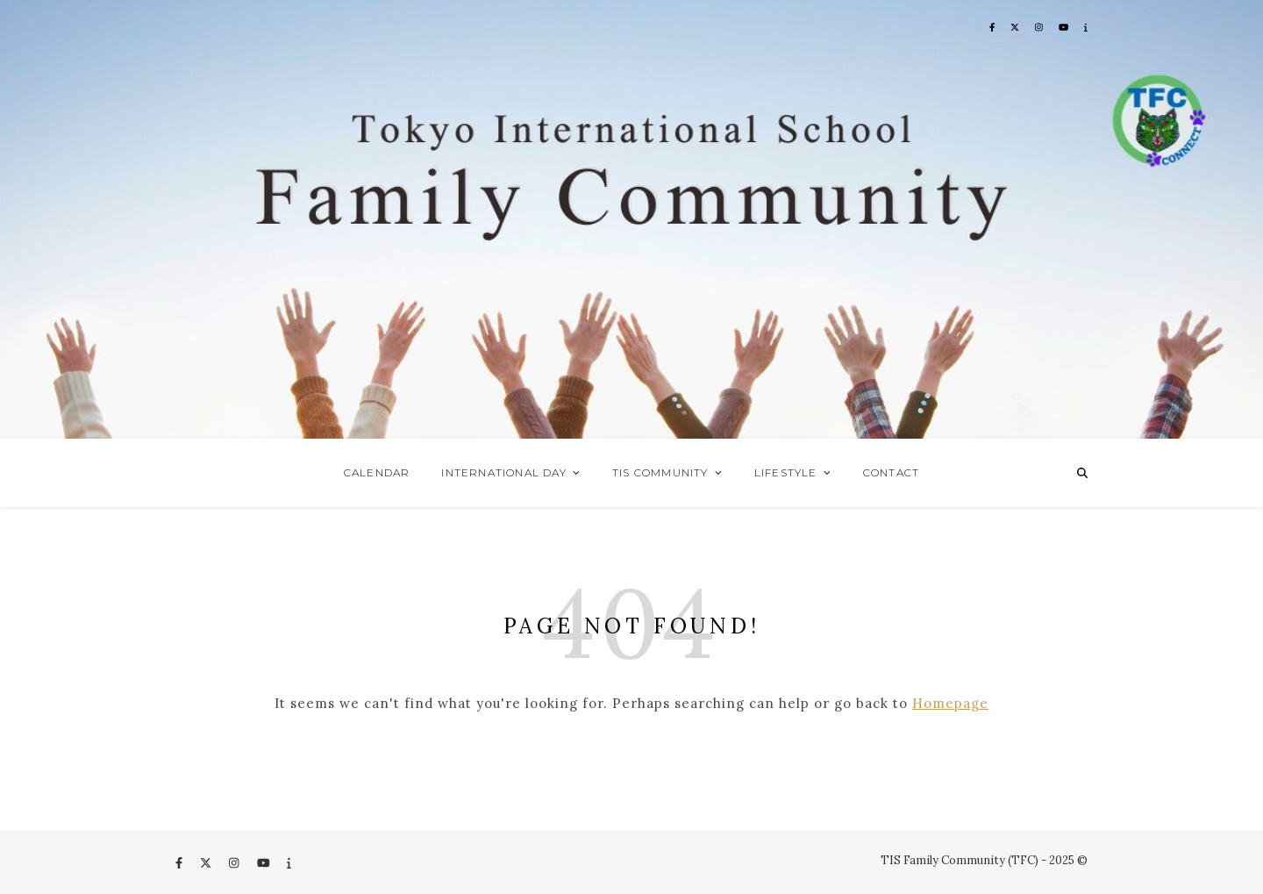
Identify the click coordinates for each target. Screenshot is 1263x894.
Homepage (950, 703)
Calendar (377, 472)
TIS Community (660, 472)
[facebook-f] (180, 862)
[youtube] (265, 862)
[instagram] (235, 862)
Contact (891, 472)
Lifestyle (785, 472)
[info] (289, 862)
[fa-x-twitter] (207, 862)
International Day (503, 472)
